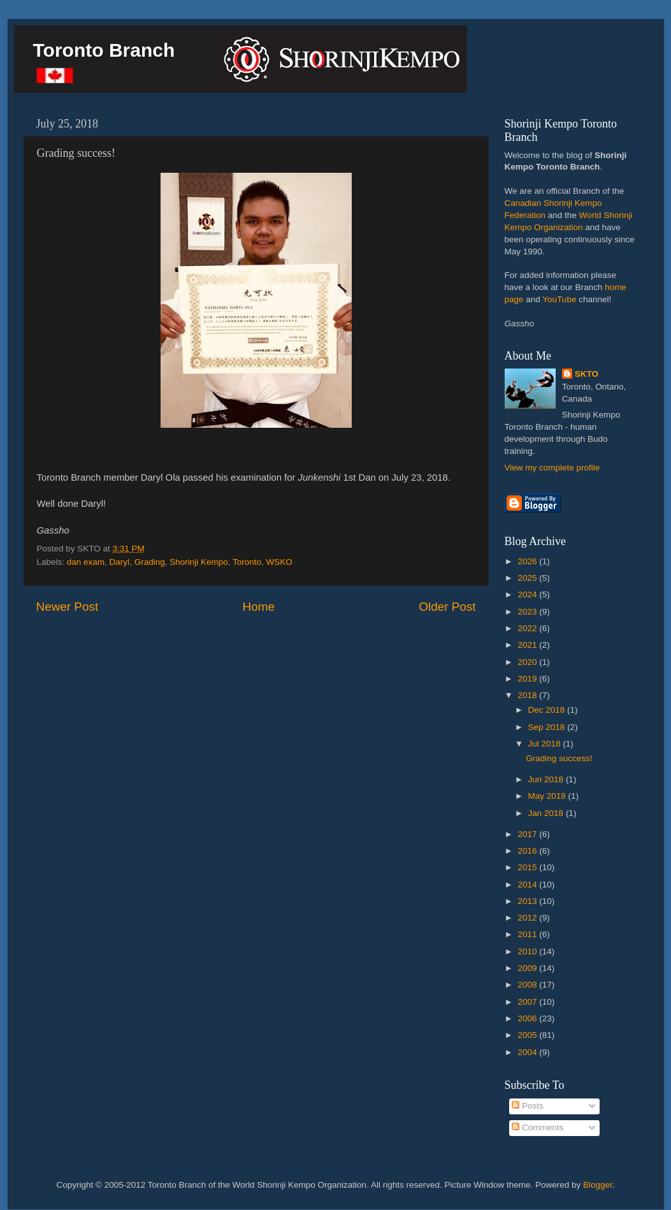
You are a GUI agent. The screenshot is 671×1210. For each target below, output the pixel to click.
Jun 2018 (547, 779)
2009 (528, 968)
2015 (528, 867)
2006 (528, 1018)
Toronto (247, 562)
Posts (528, 1106)
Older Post (447, 606)
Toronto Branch (104, 50)
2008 (528, 984)
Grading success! (559, 758)
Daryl (120, 562)
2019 (528, 678)
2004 (528, 1052)
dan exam (86, 562)
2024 (528, 594)
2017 (528, 834)
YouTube (559, 299)
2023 (528, 611)
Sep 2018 (548, 727)
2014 (528, 884)
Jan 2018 (547, 813)
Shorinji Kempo (199, 562)
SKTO (586, 374)
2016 (528, 851)
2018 (528, 695)
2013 (528, 901)
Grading (149, 562)
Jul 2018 (545, 743)
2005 (528, 1035)
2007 (528, 1002)
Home (259, 606)
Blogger (597, 1185)
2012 (528, 917)
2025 (528, 578)
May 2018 (548, 796)
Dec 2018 (548, 710)
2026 (528, 561)
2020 (528, 662)
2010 (528, 951)
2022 (528, 628)
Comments (537, 1127)
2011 (528, 934)
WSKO (279, 562)
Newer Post (67, 606)
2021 (528, 645)
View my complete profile (552, 467)
